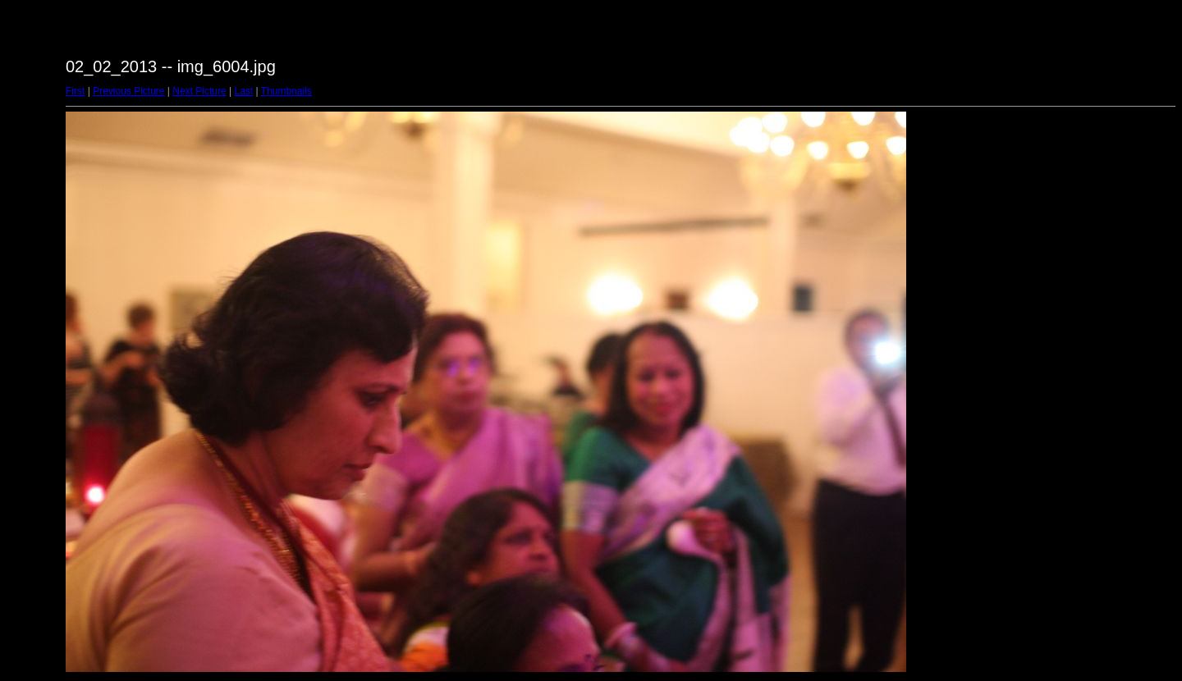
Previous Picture (128, 91)
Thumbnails (286, 91)
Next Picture (199, 91)
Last (243, 91)
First (75, 91)
